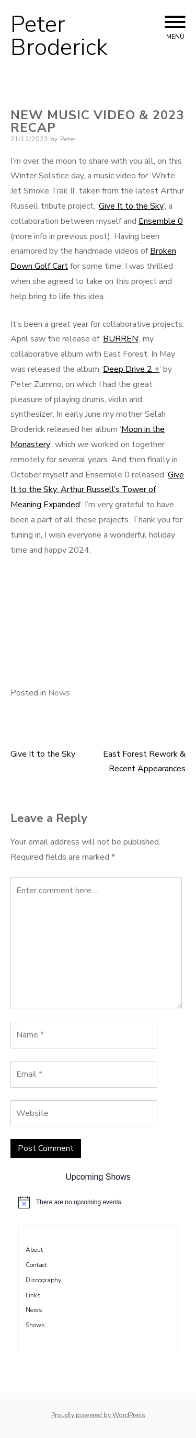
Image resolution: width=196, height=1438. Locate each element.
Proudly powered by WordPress (98, 1415)
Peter (68, 139)
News (59, 693)
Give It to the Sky (131, 206)
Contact (36, 1265)
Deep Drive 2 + (131, 369)
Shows (35, 1325)
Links (33, 1295)
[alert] (98, 1202)
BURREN (120, 339)
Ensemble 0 (161, 221)
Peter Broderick (59, 36)
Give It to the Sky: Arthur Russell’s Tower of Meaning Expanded (97, 490)
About (34, 1250)
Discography (43, 1280)
